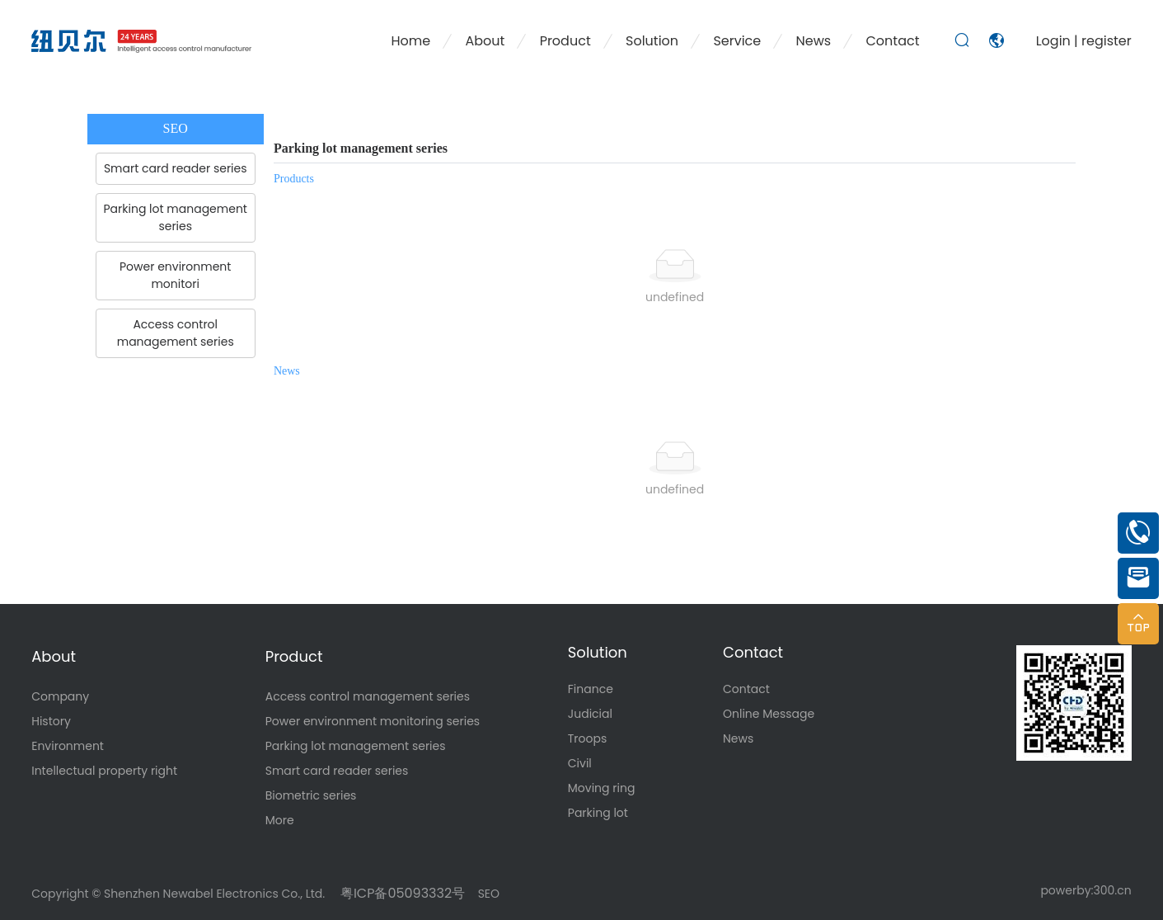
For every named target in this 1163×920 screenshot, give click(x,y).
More (279, 820)
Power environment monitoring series (372, 721)
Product (294, 656)
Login (1055, 40)
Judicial (590, 713)
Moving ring (601, 788)
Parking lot (598, 812)
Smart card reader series (337, 770)
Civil (580, 763)
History (51, 721)
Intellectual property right (104, 770)
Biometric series (311, 795)
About (53, 656)
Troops (587, 738)
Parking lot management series (355, 746)
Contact (753, 652)
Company (60, 696)
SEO (488, 893)
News (738, 738)
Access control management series (367, 696)
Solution (597, 652)
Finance (590, 689)
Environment (67, 746)
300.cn (1113, 890)
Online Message (768, 713)
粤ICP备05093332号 (401, 893)
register (1106, 40)
